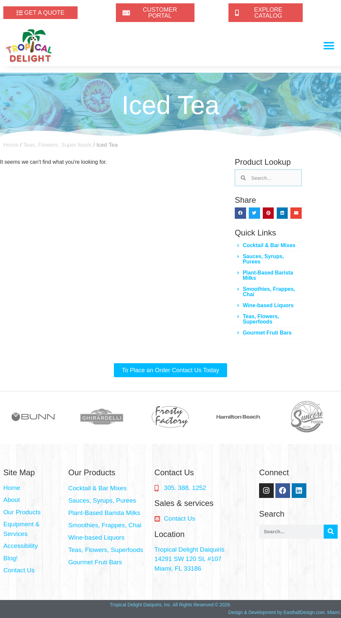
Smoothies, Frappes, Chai (269, 291)
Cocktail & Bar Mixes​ (269, 245)
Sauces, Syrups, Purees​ (263, 258)
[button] (329, 46)
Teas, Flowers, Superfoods (261, 319)
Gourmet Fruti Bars (267, 333)
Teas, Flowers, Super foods (57, 145)
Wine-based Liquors (268, 305)
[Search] (331, 532)
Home (10, 145)
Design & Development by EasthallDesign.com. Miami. (284, 612)
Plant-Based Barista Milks (268, 275)
